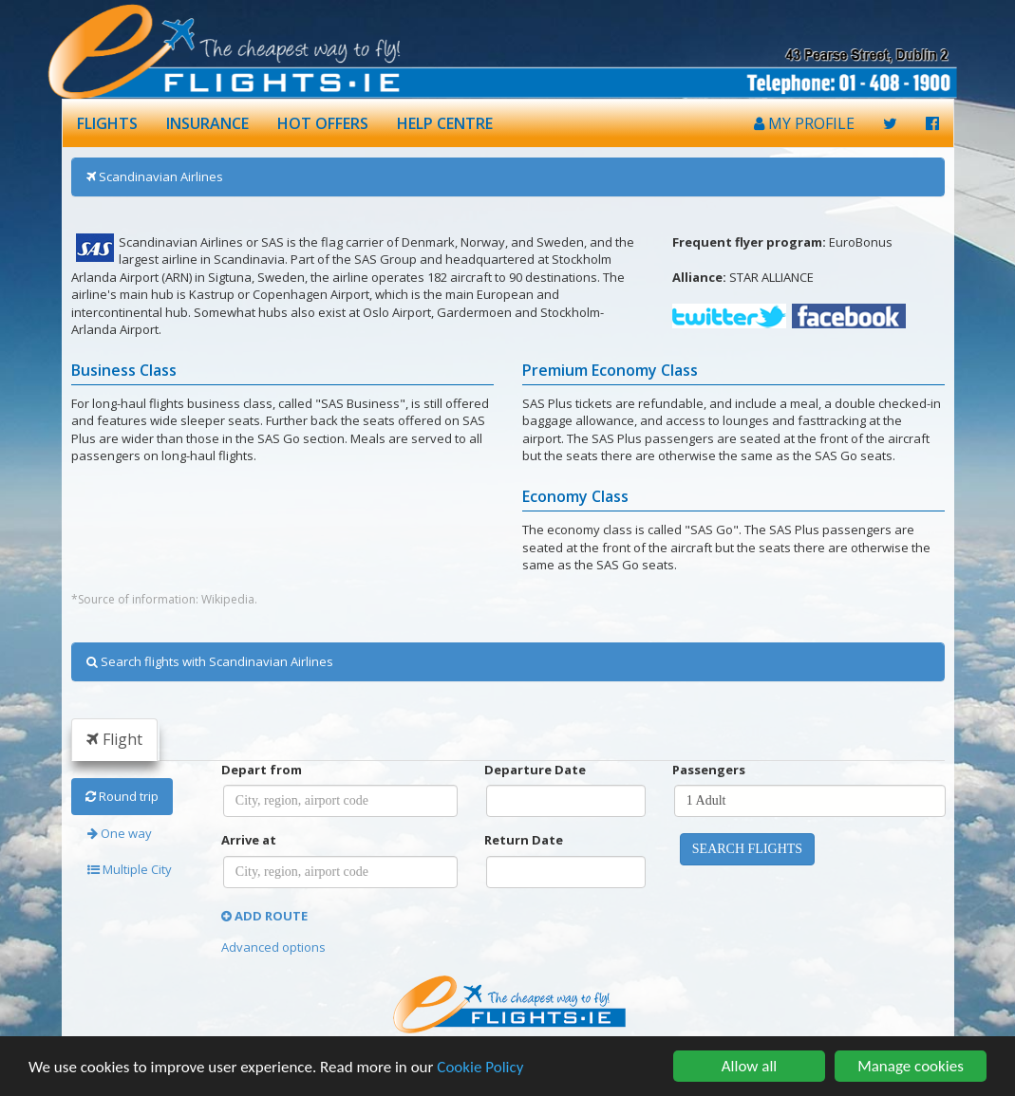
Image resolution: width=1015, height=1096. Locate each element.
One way (119, 833)
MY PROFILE (804, 123)
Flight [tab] (114, 739)
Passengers (708, 769)
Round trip (122, 796)
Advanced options (273, 947)
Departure (535, 769)
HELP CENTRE (445, 123)
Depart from (261, 769)
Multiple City (129, 869)
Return (523, 839)
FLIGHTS (107, 123)
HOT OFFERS (322, 123)
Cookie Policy (480, 1068)
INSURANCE (207, 123)
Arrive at (248, 839)
